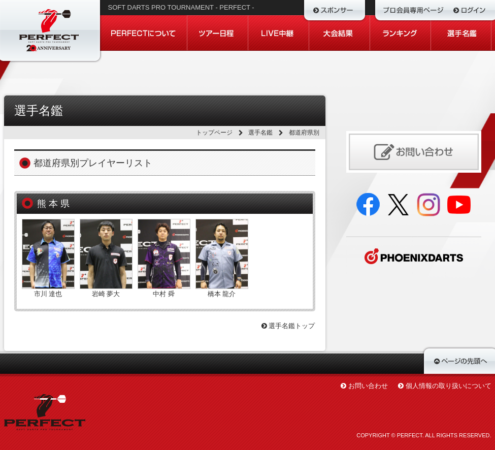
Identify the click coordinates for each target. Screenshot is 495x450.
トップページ (214, 132)
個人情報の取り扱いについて (448, 386)
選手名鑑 (260, 132)
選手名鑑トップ (288, 326)
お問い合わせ (368, 386)
